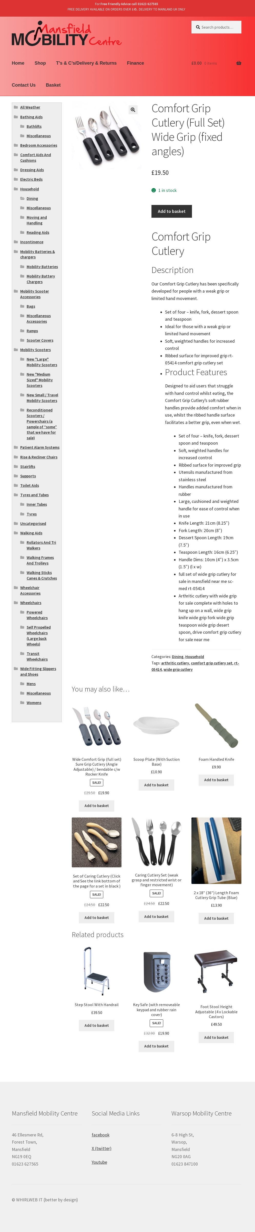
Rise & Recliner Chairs (38, 457)
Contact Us (24, 85)
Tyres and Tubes (34, 494)
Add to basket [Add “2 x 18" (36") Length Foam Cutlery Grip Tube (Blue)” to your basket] (216, 918)
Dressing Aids (32, 169)
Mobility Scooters (35, 349)
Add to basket (172, 211)
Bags (31, 306)
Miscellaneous (39, 135)
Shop (40, 63)
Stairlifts (27, 466)
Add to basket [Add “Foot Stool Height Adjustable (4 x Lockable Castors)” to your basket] (216, 1037)
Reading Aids (38, 232)
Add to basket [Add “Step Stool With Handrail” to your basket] (97, 1025)
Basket (53, 85)
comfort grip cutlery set (211, 663)
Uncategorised (33, 523)
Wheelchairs (30, 602)
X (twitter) (101, 1148)
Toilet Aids (29, 485)
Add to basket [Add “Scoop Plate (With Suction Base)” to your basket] (156, 784)
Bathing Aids (31, 116)
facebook (100, 1135)
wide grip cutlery (178, 669)
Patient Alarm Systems (39, 447)
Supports (28, 476)
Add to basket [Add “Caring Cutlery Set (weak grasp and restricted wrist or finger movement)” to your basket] (156, 916)
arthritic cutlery (175, 663)
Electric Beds (31, 179)
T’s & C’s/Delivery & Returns (86, 63)
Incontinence (31, 241)
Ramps (32, 330)
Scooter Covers (40, 340)
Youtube (99, 1162)
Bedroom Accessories (38, 145)
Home (18, 63)
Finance (135, 63)
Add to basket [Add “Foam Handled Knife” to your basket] (216, 779)
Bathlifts (34, 126)
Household (194, 656)
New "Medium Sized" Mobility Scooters (40, 380)
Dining (177, 656)
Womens (34, 702)
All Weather (30, 107)
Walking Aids (31, 533)
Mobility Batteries (42, 266)
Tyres (32, 514)
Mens (31, 683)
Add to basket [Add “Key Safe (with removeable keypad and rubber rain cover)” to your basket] (156, 1046)
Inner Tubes (37, 504)
